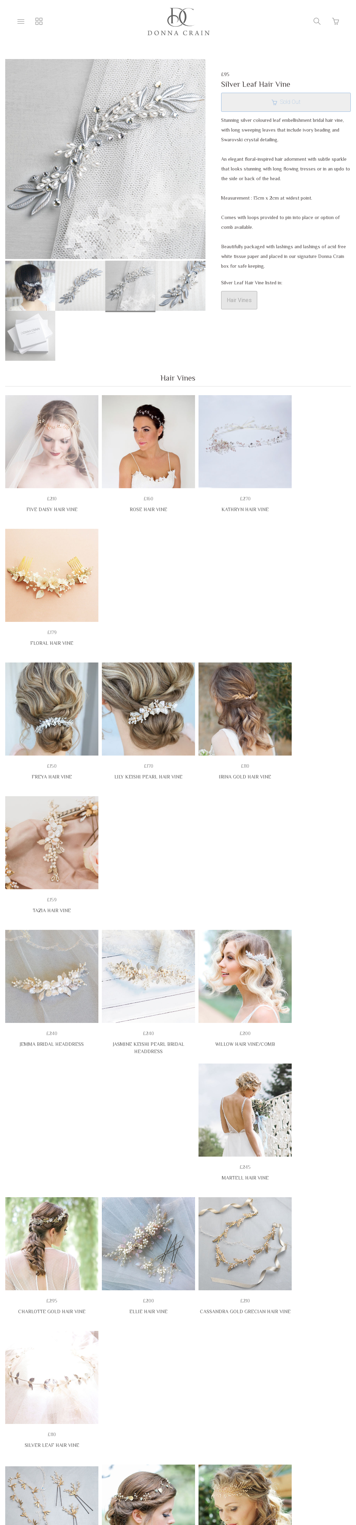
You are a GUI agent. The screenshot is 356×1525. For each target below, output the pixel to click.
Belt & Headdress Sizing (121, 1443)
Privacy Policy (314, 1443)
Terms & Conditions (47, 1443)
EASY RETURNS (261, 1443)
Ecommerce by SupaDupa (183, 1493)
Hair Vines (239, 300)
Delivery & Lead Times (199, 1443)
